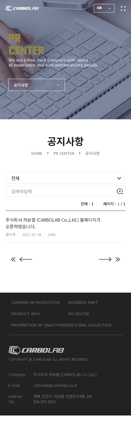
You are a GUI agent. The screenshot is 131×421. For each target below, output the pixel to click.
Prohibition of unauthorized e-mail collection (64, 330)
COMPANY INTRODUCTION (38, 308)
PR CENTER (78, 319)
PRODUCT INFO (28, 319)
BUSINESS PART (83, 308)
